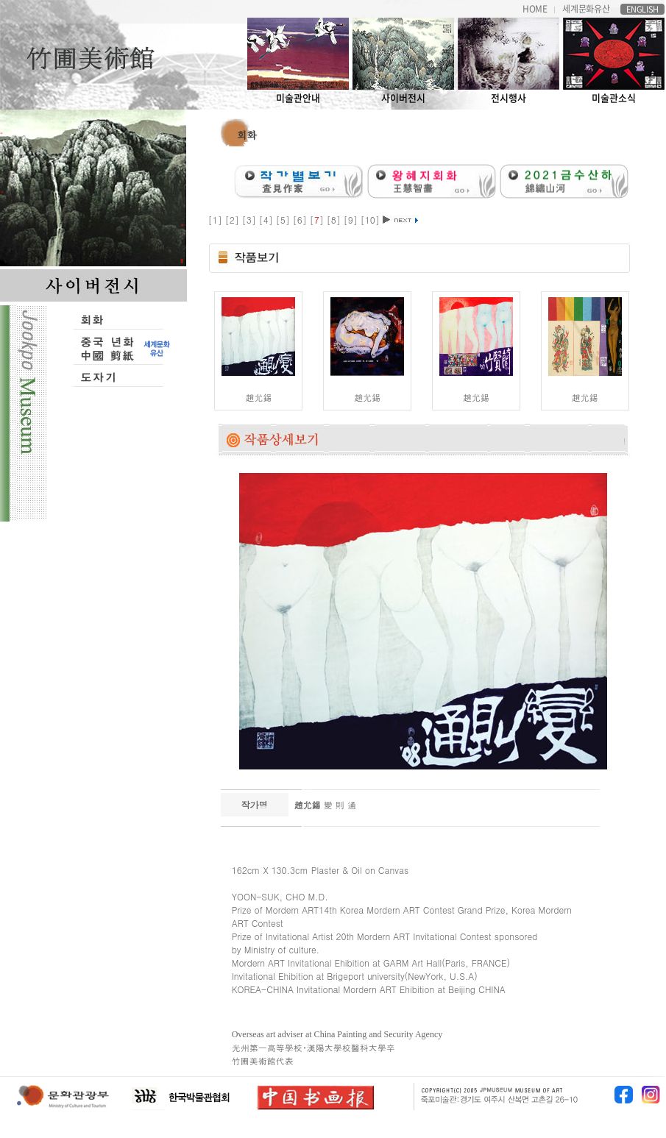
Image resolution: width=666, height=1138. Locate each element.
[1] (216, 219)
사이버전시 (403, 61)
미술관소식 (614, 61)
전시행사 (508, 61)
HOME (535, 9)
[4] (267, 219)
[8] (335, 219)
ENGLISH (642, 9)
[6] (301, 219)
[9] (352, 219)
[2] (233, 219)
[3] (250, 219)
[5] (284, 219)
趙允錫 (258, 397)
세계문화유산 (585, 9)
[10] (372, 219)
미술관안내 (298, 61)
